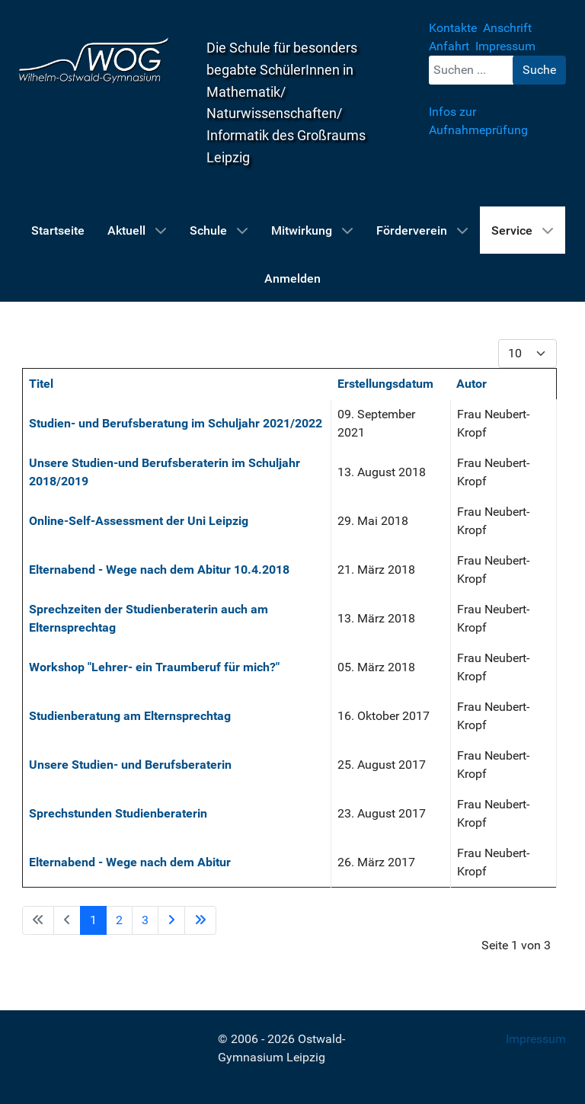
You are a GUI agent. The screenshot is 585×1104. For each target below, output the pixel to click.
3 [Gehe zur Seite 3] (145, 920)
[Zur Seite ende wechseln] (200, 920)
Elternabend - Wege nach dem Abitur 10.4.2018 (159, 569)
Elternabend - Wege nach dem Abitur (130, 862)
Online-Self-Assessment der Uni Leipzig (138, 521)
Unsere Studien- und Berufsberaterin (130, 764)
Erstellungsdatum (385, 383)
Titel (41, 383)
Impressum (536, 1039)
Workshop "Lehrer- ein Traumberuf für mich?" (154, 667)
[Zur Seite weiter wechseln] (171, 920)
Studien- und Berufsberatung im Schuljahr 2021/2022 (175, 423)
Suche (539, 69)
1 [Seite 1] (93, 920)
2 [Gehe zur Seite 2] (119, 920)
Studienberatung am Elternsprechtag (130, 716)
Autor (471, 383)
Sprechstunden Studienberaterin (118, 813)
